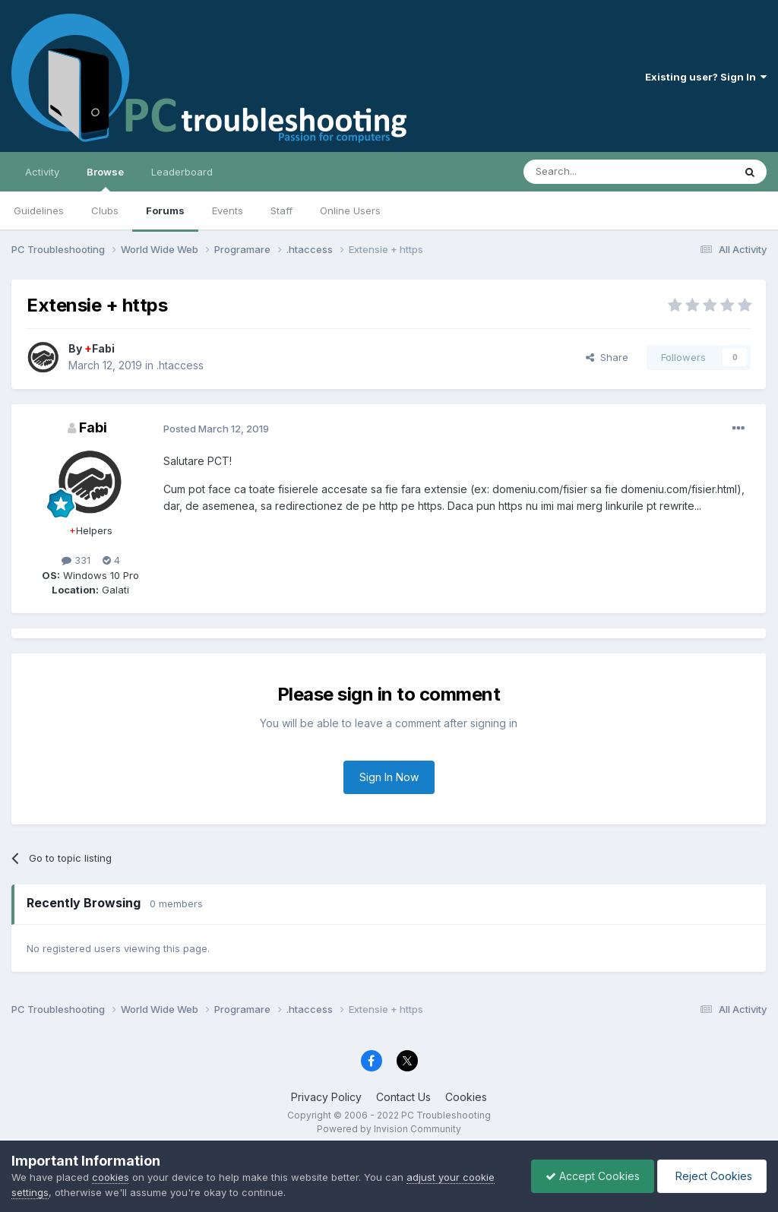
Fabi (99, 348)
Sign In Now (389, 777)
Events (227, 210)
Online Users (350, 210)
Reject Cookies (711, 1175)
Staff (281, 210)
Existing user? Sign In (706, 77)
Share (607, 357)
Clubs (105, 210)
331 (76, 560)
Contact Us (403, 1096)
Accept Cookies (589, 1175)
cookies (110, 1177)
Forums (165, 210)
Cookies (466, 1096)
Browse (105, 178)
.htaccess (180, 365)
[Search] (589, 172)
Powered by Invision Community (389, 1128)
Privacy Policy (326, 1096)
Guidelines (39, 210)
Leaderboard (182, 172)
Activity (42, 172)
